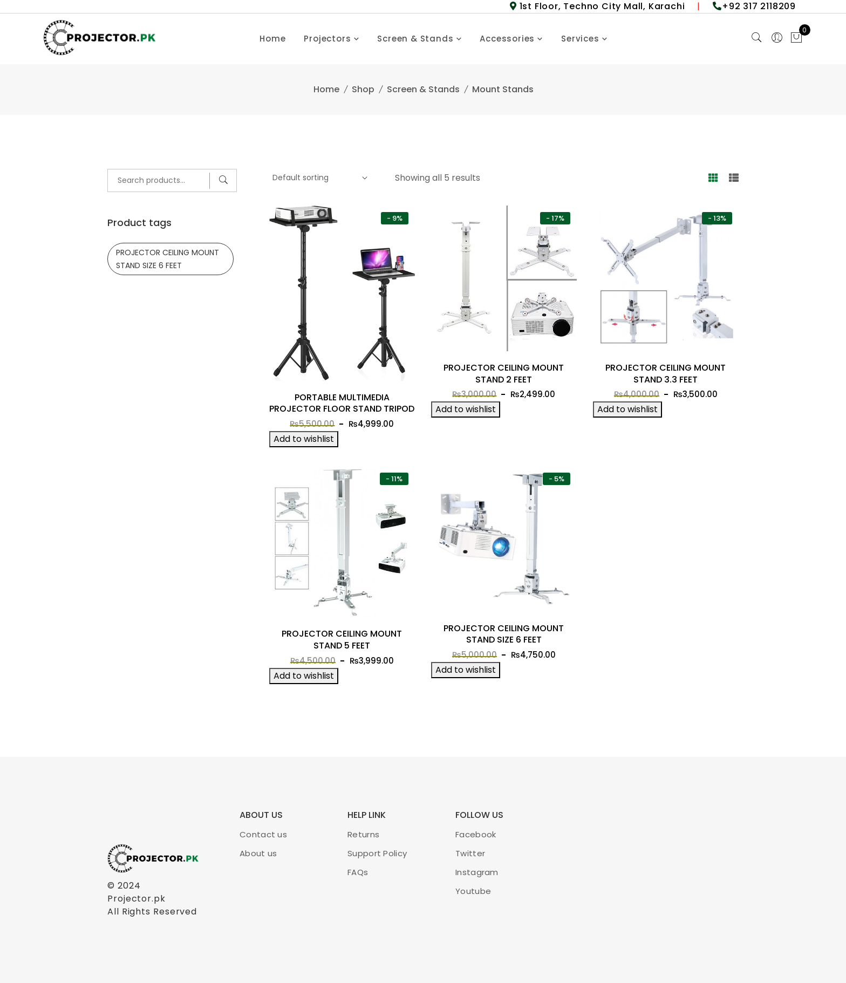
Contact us (263, 834)
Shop (363, 89)
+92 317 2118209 (759, 6)
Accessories (507, 38)
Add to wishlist (304, 439)
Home (272, 38)
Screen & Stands (415, 38)
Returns (363, 834)
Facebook (475, 834)
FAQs (357, 872)
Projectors (327, 38)
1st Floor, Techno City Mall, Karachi (601, 6)
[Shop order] (318, 178)
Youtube (473, 891)
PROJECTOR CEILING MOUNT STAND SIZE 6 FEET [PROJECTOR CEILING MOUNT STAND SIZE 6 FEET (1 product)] (167, 259)
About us (258, 853)
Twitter (470, 853)
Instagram (477, 872)
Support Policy (377, 853)
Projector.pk (136, 898)
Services (580, 38)
